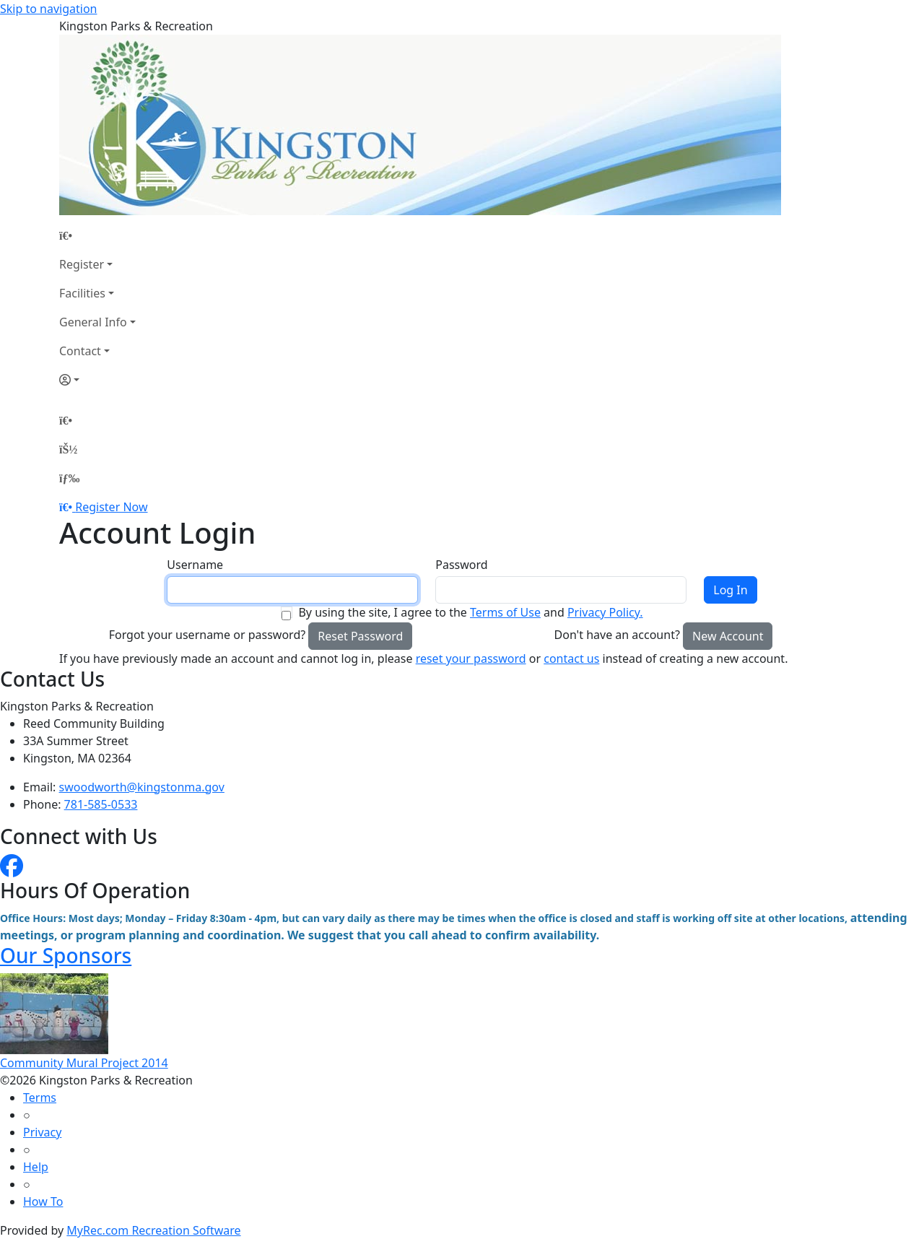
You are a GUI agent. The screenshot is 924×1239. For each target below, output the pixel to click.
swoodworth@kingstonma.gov (142, 787)
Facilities (82, 293)
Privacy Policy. (605, 612)
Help (35, 1167)
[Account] (97, 379)
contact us (571, 658)
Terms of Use (505, 612)
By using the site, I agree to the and (470, 612)
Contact (80, 351)
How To (43, 1201)
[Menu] (69, 478)
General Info (93, 322)
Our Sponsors (65, 955)
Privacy (42, 1132)
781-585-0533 (101, 804)
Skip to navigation (48, 9)
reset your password (471, 658)
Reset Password (360, 636)
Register (81, 264)
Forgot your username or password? (207, 635)
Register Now (111, 507)
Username (195, 565)
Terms (39, 1097)
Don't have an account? (617, 635)
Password (461, 565)
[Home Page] (97, 235)
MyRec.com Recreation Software (153, 1230)
